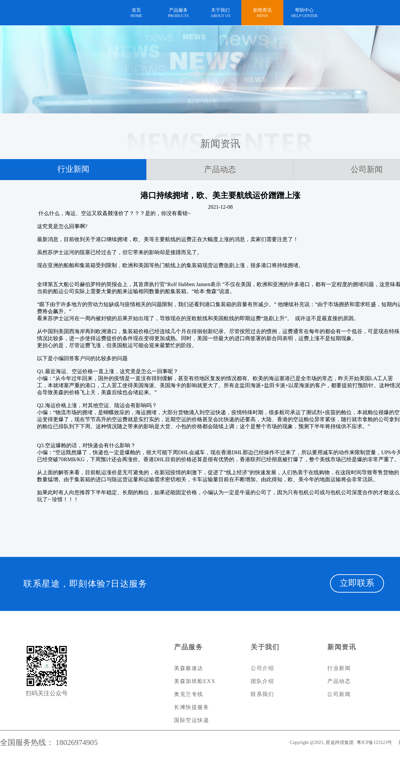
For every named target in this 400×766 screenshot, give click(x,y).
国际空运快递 (191, 720)
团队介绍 (262, 681)
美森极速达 (188, 668)
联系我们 (262, 694)
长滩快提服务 (191, 707)
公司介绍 (262, 668)
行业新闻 (73, 169)
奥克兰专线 (188, 694)
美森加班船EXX (195, 681)
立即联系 (357, 583)
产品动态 (220, 169)
